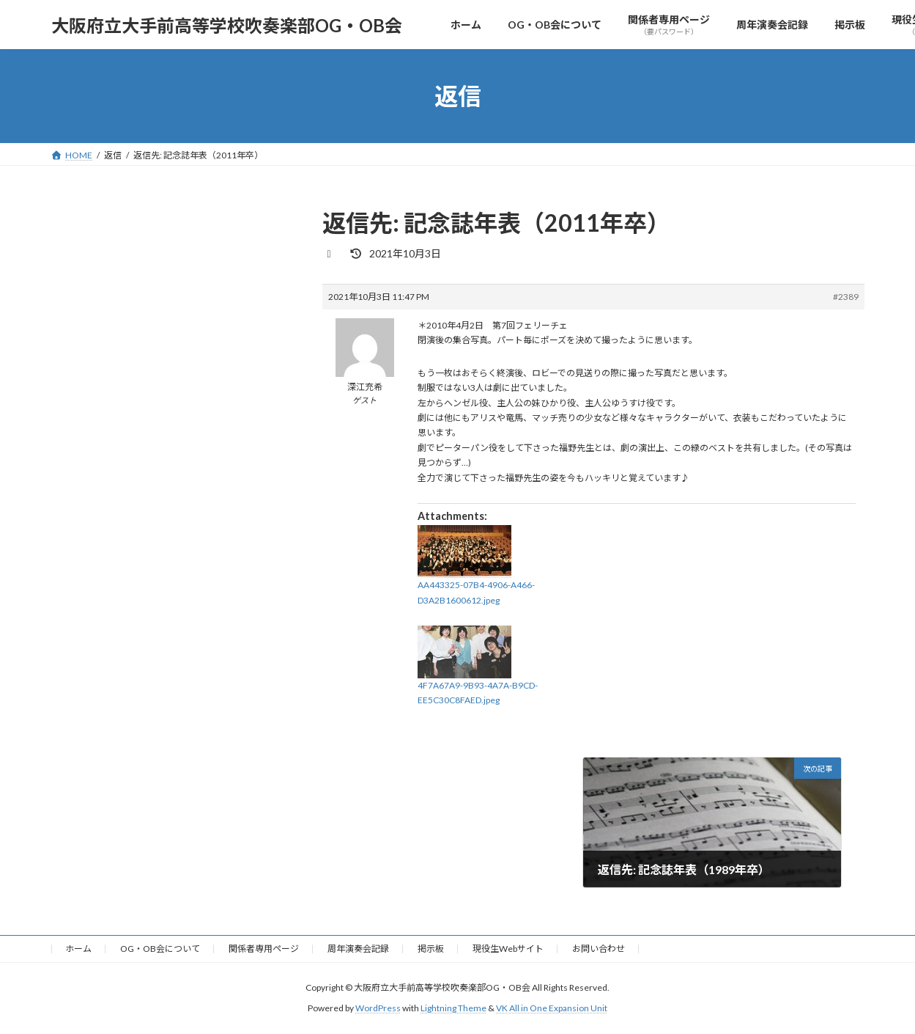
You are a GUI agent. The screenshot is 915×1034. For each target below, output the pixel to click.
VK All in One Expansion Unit (551, 1008)
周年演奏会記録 (358, 948)
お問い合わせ (598, 948)
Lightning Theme (453, 1008)
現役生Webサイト (508, 948)
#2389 (846, 296)
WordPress (378, 1008)
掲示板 (431, 948)
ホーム (78, 948)
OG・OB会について (160, 948)
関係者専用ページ (264, 948)
